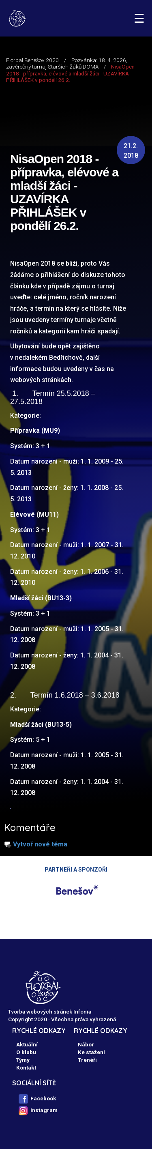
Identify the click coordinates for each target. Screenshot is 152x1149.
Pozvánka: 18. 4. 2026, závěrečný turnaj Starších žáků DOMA (66, 63)
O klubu (26, 1052)
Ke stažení (91, 1052)
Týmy (23, 1060)
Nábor (86, 1044)
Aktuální (27, 1044)
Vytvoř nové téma (40, 844)
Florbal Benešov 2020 (32, 60)
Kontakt (26, 1067)
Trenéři (87, 1060)
